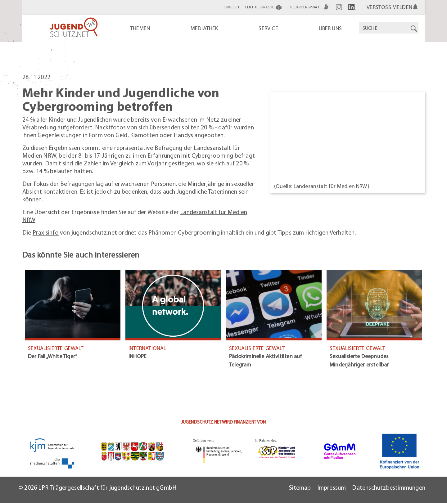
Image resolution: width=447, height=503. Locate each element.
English (231, 7)
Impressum (331, 487)
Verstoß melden (389, 7)
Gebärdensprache (310, 7)
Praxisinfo (46, 232)
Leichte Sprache (264, 7)
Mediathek (204, 28)
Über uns (330, 28)
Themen (140, 28)
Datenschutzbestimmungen (388, 487)
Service (268, 28)
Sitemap (300, 487)
